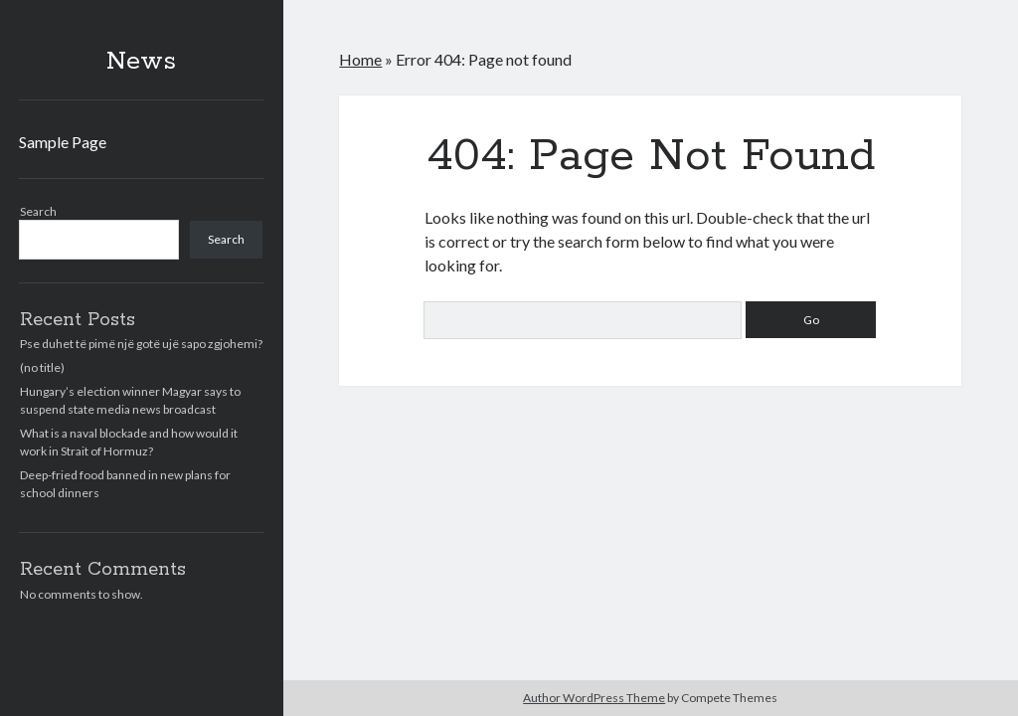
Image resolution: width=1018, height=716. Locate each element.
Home (360, 59)
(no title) (42, 367)
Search (38, 211)
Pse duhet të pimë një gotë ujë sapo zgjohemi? (141, 343)
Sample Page (62, 141)
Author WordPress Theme (594, 697)
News (141, 62)
